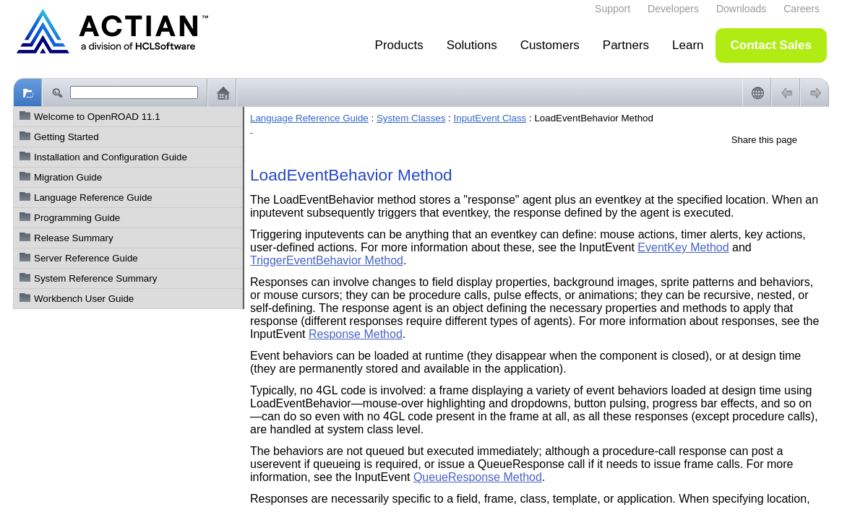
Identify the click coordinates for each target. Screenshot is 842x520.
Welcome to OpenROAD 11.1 (97, 116)
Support (612, 8)
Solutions (472, 45)
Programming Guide (77, 217)
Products (399, 45)
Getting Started (66, 136)
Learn (687, 45)
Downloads (741, 8)
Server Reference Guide (86, 258)
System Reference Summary (95, 278)
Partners (626, 45)
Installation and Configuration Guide (110, 157)
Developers (673, 8)
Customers (550, 45)
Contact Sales (771, 45)
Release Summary (73, 238)
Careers (801, 8)
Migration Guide (68, 177)
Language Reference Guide (93, 197)
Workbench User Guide (84, 298)
